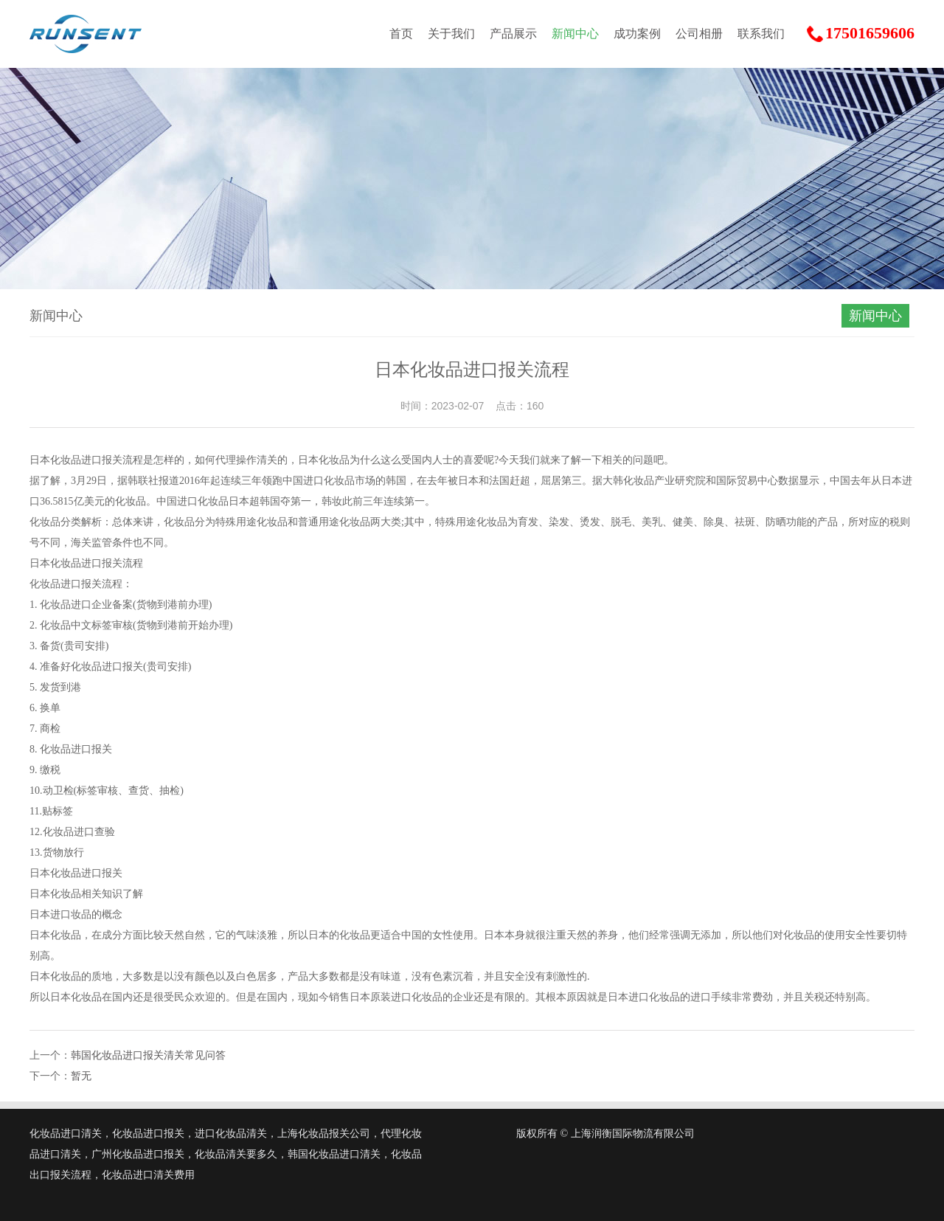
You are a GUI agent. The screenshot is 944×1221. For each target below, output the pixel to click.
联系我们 (761, 33)
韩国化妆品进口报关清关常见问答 (148, 1055)
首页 (401, 33)
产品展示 (513, 33)
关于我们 (451, 33)
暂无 (81, 1076)
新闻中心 (575, 33)
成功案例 (637, 33)
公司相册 (699, 33)
